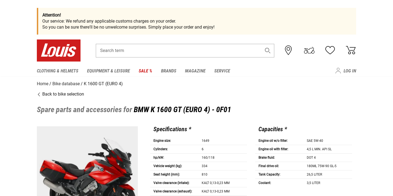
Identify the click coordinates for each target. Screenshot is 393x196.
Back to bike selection (60, 93)
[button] (267, 51)
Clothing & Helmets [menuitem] (57, 71)
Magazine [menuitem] (195, 71)
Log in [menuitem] (350, 71)
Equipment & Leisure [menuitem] (108, 71)
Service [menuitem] (222, 71)
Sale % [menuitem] (145, 71)
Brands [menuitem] (168, 71)
